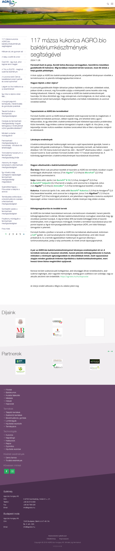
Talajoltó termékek (13, 412)
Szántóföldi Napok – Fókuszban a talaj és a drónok (11, 189)
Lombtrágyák (11, 421)
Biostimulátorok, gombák (16, 418)
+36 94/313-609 (29, 502)
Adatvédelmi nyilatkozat (57, 536)
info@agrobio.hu (29, 507)
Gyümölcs (10, 446)
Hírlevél (9, 401)
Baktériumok (11, 392)
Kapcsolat (10, 404)
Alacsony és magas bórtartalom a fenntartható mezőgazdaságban (12, 165)
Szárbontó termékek (14, 415)
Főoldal (9, 390)
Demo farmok (11, 458)
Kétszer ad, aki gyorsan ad (12, 51)
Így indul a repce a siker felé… (11, 95)
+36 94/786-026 (29, 505)
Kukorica (9, 435)
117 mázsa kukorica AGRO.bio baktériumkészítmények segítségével (11, 42)
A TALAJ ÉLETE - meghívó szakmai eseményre (12, 70)
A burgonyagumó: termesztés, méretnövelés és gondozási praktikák (12, 103)
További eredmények (14, 460)
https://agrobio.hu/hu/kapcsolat (74, 276)
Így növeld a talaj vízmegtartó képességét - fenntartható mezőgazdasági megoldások (12, 177)
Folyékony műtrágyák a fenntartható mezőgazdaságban (11, 221)
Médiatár (9, 398)
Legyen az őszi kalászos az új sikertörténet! (12, 87)
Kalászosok (10, 441)
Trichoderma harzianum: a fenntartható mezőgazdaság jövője (12, 155)
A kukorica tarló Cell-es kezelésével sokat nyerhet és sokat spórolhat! (12, 79)
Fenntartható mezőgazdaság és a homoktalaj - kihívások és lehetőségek (12, 144)
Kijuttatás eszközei (13, 449)
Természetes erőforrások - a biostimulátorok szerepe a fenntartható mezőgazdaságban (12, 200)
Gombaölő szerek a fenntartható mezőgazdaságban (9, 211)
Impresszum (64, 539)
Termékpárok (11, 426)
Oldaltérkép (51, 539)
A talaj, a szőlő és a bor (11, 57)
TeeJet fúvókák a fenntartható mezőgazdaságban (9, 113)
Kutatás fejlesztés (13, 395)
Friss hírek (6, 229)
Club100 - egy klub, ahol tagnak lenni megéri (11, 63)
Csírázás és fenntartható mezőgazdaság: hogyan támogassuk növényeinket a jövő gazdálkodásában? (12, 124)
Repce (8, 443)
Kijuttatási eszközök (14, 424)
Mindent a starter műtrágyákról (8, 134)
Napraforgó (10, 438)
